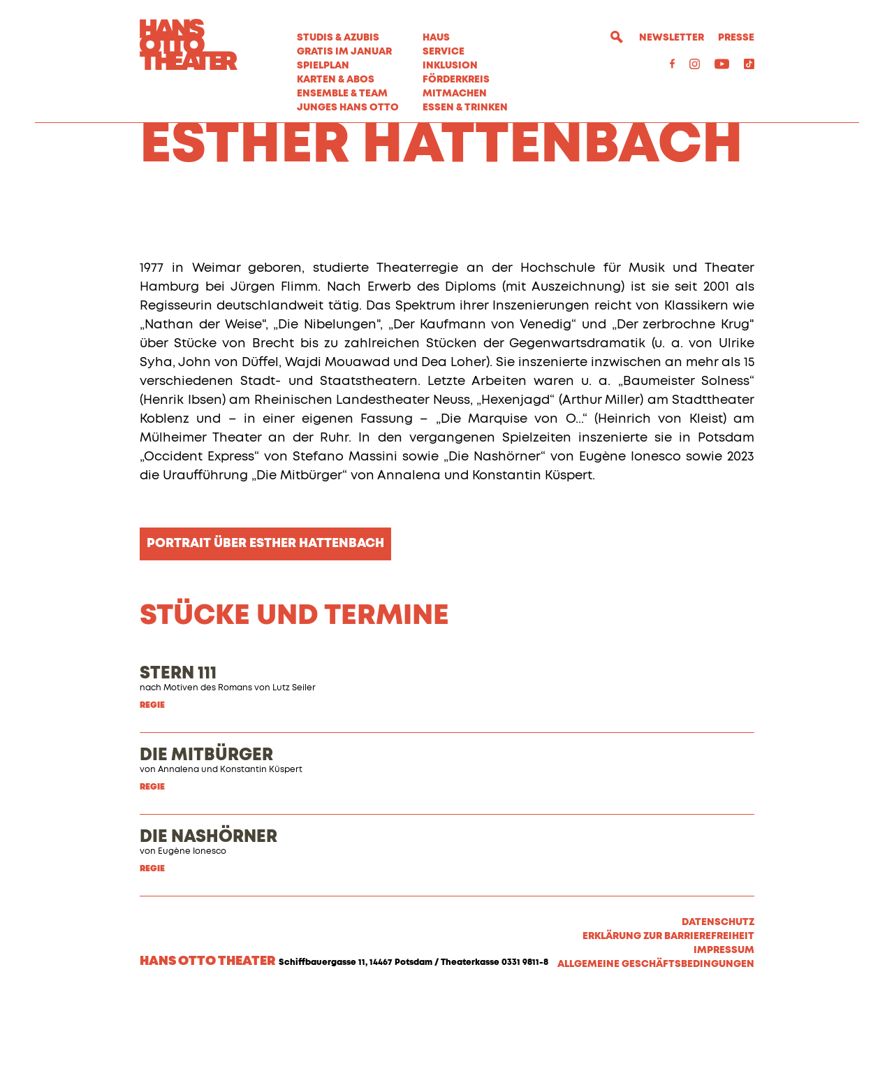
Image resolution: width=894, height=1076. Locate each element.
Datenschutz (718, 1000)
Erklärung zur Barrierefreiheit (668, 1014)
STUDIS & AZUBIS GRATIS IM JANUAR (344, 45)
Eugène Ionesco (192, 930)
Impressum (724, 1028)
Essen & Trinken (465, 107)
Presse (736, 38)
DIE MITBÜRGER (206, 833)
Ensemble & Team (342, 94)
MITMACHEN (455, 94)
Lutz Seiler (294, 766)
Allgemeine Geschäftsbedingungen (655, 1042)
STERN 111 (178, 751)
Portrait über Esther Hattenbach (265, 622)
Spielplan (323, 66)
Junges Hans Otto (348, 107)
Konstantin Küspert (261, 848)
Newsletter (671, 38)
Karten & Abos (335, 80)
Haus (436, 38)
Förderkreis (456, 80)
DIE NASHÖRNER (208, 915)
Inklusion (450, 66)
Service (443, 52)
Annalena (178, 848)
